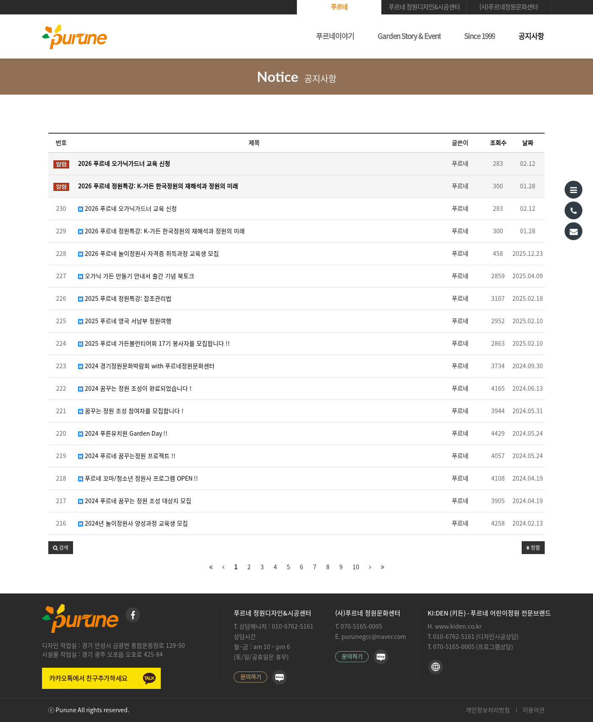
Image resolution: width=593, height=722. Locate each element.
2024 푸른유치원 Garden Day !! (123, 434)
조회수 (498, 143)
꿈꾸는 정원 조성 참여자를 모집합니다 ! (131, 411)
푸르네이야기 (335, 36)
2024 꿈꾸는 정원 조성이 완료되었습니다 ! (135, 389)
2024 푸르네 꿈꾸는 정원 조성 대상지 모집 (134, 501)
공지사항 (531, 36)
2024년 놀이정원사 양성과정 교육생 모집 (133, 523)
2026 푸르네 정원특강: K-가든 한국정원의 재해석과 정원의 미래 (161, 231)
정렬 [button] (533, 548)
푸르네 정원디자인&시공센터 (424, 7)
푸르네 (339, 7)
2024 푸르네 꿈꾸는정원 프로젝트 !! (127, 456)
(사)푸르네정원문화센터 (508, 7)
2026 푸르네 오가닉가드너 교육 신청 (127, 209)
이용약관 (534, 710)
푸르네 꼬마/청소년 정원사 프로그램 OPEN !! (138, 478)
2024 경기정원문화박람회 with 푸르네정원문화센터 (146, 366)
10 (355, 567)
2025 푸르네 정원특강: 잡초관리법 (124, 299)
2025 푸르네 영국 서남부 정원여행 (124, 321)
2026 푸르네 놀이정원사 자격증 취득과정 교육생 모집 (148, 254)
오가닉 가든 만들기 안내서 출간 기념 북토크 (136, 276)
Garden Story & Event (409, 36)
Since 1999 (479, 36)
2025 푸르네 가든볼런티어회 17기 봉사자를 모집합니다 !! (154, 344)
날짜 (527, 143)
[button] (60, 547)
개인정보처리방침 (488, 710)
